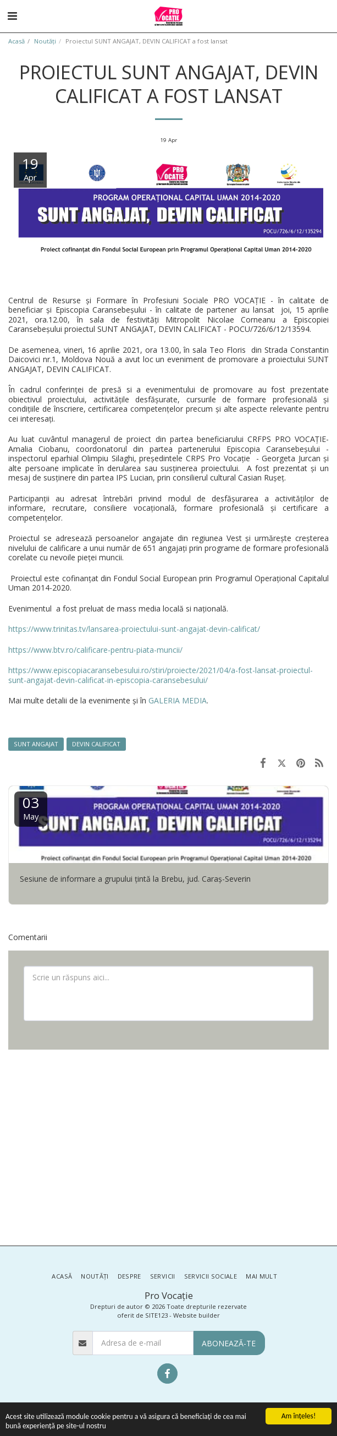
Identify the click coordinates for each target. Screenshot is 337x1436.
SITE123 (156, 1315)
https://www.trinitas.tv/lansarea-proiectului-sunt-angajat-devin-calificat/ (134, 629)
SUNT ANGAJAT (36, 744)
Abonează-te (229, 1343)
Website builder (196, 1315)
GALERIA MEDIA (177, 700)
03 (30, 807)
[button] (12, 15)
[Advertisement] (168, 1146)
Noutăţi (45, 41)
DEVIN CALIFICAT (96, 744)
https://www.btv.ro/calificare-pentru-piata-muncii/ (95, 650)
